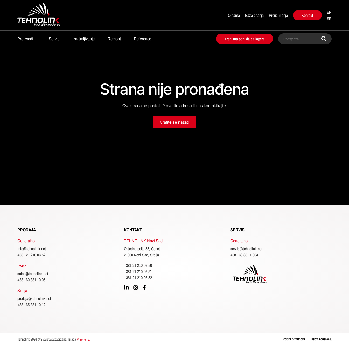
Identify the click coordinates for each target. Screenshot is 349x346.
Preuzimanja (278, 15)
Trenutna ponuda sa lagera (244, 39)
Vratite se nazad (174, 122)
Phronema (83, 339)
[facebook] (144, 287)
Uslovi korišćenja (321, 339)
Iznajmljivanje (83, 38)
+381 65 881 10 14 (31, 304)
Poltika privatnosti (294, 339)
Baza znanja (254, 15)
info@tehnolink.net (31, 249)
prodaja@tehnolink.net (34, 298)
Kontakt (307, 15)
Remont (114, 38)
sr (329, 18)
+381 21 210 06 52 (31, 255)
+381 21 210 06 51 (138, 271)
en (329, 12)
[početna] (48, 15)
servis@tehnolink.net (246, 249)
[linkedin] (126, 287)
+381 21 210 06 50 (138, 265)
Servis (54, 38)
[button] (26, 38)
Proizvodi (25, 38)
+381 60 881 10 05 (31, 280)
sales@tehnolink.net (32, 273)
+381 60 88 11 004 (244, 255)
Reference (142, 38)
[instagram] (135, 287)
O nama (234, 15)
